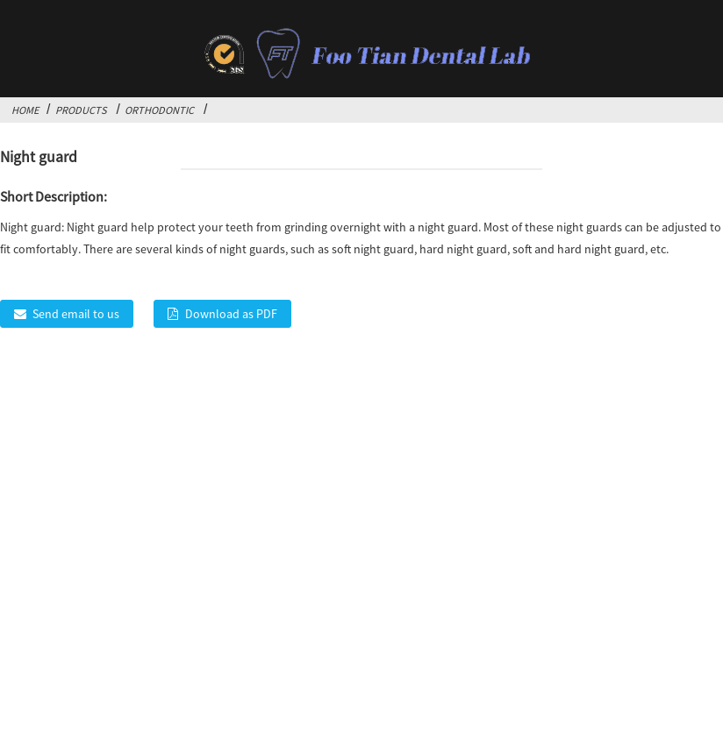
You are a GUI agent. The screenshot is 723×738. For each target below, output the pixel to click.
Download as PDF (231, 314)
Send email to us (75, 314)
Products (81, 110)
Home (25, 110)
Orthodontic (159, 110)
